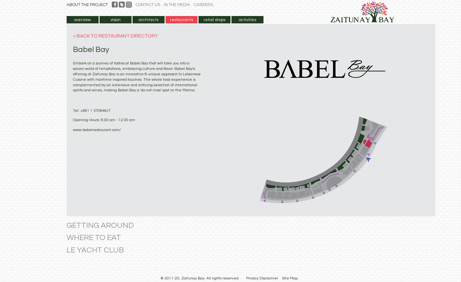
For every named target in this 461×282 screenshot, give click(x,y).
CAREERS (203, 5)
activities (247, 20)
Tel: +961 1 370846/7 (91, 111)
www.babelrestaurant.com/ (97, 130)
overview (82, 20)
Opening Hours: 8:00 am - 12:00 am (104, 120)
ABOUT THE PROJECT (87, 5)
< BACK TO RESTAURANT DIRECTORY (115, 36)
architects (148, 20)
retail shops (214, 20)
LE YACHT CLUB (95, 250)
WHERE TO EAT (94, 238)
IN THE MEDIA (177, 5)
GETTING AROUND (100, 225)
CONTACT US (148, 5)
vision (115, 20)
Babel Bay (91, 50)
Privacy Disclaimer (262, 278)
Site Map (290, 278)
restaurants (181, 20)
